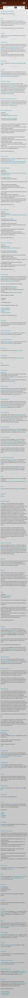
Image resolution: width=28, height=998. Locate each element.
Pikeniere (12, 219)
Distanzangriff (9, 115)
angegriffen (9, 445)
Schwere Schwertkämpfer (5, 309)
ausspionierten (19, 755)
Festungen (11, 877)
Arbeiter (19, 332)
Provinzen (2, 442)
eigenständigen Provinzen (5, 389)
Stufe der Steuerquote (6, 332)
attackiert (23, 158)
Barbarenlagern (14, 48)
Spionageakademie (7, 595)
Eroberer (2, 814)
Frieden (15, 405)
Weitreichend (5, 118)
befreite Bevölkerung (11, 381)
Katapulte (18, 162)
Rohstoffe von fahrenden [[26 (13, 459)
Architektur (9, 889)
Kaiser (8, 764)
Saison (18, 572)
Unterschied (9, 972)
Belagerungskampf (4, 76)
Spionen (8, 628)
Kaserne (2, 63)
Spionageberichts (14, 630)
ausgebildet (24, 63)
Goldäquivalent (16, 449)
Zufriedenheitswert (7, 925)
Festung (10, 160)
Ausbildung (17, 414)
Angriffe (6, 105)
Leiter (10, 350)
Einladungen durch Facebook (14, 47)
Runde (14, 13)
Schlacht (12, 388)
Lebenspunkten (9, 35)
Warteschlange (16, 417)
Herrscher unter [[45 (4, 407)
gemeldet (24, 547)
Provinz (24, 417)
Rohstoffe (19, 440)
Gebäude (8, 796)
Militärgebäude (3, 732)
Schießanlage (6, 114)
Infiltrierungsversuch (4, 660)
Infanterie (9, 118)
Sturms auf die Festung (22, 982)
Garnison (11, 86)
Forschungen (21, 877)
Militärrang (3, 488)
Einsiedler (16, 429)
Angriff (2, 73)
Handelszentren (11, 442)
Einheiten (7, 161)
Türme (11, 869)
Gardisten (3, 311)
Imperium (9, 102)
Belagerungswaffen (11, 280)
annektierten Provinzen (5, 404)
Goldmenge (12, 953)
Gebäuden (15, 877)
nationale (23, 575)
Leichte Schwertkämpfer (5, 308)
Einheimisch (3, 816)
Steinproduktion (4, 912)
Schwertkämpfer (13, 250)
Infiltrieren (3, 628)
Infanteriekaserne (7, 213)
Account (10, 103)
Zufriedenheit (5, 334)
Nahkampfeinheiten (13, 286)
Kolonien (6, 442)
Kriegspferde (14, 173)
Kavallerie (9, 177)
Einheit (6, 13)
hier (23, 28)
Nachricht (4, 659)
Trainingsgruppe (10, 417)
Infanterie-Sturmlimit (5, 991)
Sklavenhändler (4, 815)
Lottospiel (21, 48)
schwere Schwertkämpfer (5, 162)
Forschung (3, 647)
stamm (5, 372)
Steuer (2, 962)
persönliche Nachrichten (16, 546)
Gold (12, 332)
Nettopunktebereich (23, 971)
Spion (4, 496)
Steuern (6, 936)
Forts (16, 442)
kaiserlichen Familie (4, 825)
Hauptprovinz (3, 963)
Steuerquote (17, 925)
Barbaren (2, 372)
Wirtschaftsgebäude (4, 886)
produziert (24, 876)
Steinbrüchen (17, 876)
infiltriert (13, 662)
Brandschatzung (16, 76)
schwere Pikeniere (23, 161)
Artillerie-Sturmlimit (4, 994)
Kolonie (5, 633)
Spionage (8, 597)
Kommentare (3, 547)
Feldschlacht (10, 76)
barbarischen (12, 804)
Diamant (14, 420)
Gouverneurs (3, 766)
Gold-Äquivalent (3, 879)
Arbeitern (20, 876)
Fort (7, 757)
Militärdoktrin (14, 214)
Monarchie (15, 115)
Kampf (2, 93)
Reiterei (5, 171)
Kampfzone (15, 867)
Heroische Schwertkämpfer (6, 312)
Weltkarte (8, 322)
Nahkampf (9, 173)
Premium (17, 439)
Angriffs (6, 36)
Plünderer (3, 812)
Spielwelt (17, 21)
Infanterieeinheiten (13, 288)
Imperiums (7, 562)
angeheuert (18, 63)
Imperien (13, 22)
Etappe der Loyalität (19, 350)
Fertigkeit (2, 764)
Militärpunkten (18, 488)
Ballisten (23, 162)
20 (26, 7)
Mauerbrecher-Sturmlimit (5, 992)
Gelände (12, 430)
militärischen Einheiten (12, 158)
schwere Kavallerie (13, 162)
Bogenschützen (13, 63)
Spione (16, 633)
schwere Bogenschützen (15, 161)
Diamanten (2, 48)
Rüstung (19, 173)
